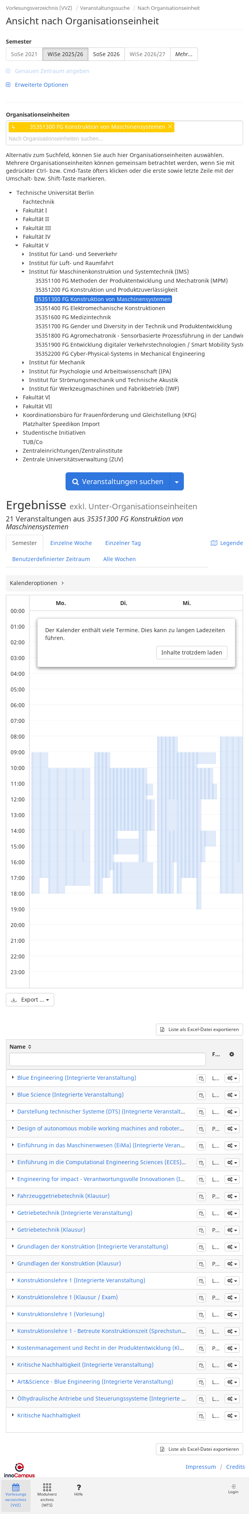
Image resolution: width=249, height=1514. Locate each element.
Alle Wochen (119, 559)
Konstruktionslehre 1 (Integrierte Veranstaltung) (81, 1280)
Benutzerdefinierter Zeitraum (51, 559)
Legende (227, 543)
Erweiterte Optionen (37, 84)
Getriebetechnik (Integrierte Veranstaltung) (74, 1212)
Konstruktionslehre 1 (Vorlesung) (60, 1314)
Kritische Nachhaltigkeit (49, 1415)
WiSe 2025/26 (65, 54)
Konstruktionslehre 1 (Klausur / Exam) (67, 1297)
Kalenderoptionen (34, 583)
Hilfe (78, 1490)
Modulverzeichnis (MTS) (47, 1496)
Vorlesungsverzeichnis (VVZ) (39, 7)
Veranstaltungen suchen (117, 481)
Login (233, 1489)
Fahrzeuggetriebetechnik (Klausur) (63, 1195)
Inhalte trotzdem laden (191, 652)
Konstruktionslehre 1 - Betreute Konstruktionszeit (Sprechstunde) (103, 1331)
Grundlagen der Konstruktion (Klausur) (69, 1263)
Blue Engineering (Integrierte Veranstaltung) (76, 1077)
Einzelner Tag (123, 543)
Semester (18, 41)
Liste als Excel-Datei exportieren (199, 1029)
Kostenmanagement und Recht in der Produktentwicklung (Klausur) (107, 1347)
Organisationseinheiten (38, 114)
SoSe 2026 (106, 54)
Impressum (201, 1466)
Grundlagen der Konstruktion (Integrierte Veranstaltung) (92, 1246)
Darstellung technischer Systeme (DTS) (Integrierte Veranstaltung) (105, 1111)
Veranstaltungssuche (105, 7)
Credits (235, 1466)
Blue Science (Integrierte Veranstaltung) (70, 1094)
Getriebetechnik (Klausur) (51, 1229)
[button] (232, 1078)
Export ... (30, 999)
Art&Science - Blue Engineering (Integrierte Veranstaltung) (95, 1381)
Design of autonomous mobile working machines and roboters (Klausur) (112, 1128)
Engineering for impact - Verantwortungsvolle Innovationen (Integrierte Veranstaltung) (132, 1179)
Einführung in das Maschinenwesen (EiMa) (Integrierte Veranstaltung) (110, 1145)
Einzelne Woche (71, 543)
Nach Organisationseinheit (168, 7)
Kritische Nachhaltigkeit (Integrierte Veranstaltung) (85, 1364)
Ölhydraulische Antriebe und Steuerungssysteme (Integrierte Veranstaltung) (119, 1398)
